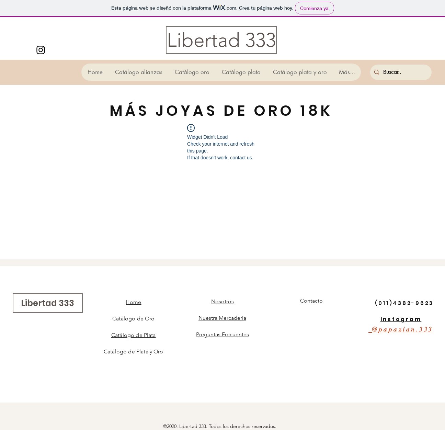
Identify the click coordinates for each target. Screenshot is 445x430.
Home (133, 302)
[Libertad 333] (221, 40)
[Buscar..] (400, 72)
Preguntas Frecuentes (222, 334)
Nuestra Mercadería (222, 318)
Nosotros (222, 301)
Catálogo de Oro (133, 318)
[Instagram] (40, 50)
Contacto (311, 300)
